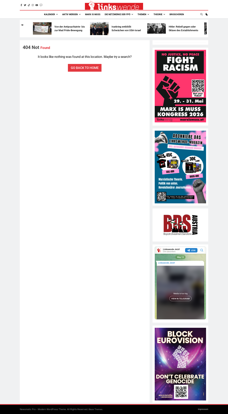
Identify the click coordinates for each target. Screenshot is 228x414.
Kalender (49, 14)
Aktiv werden (70, 14)
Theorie (158, 14)
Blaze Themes (95, 409)
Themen (142, 14)
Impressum (203, 409)
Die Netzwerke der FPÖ (117, 14)
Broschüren (177, 14)
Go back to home (85, 68)
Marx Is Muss (92, 14)
